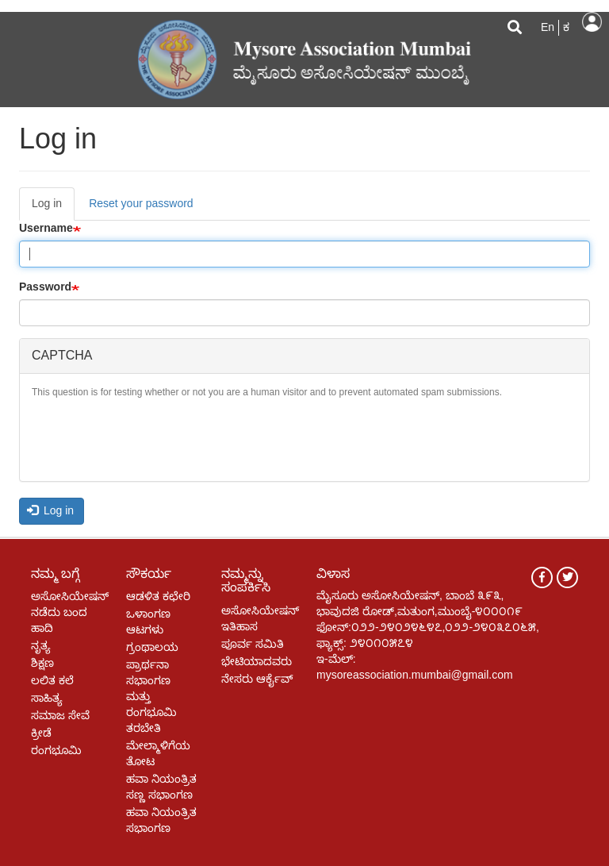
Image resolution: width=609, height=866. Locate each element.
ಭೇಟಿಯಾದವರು (256, 661)
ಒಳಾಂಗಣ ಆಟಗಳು (148, 621)
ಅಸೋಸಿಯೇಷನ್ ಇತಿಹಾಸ (257, 618)
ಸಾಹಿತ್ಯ (47, 697)
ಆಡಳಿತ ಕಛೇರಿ (158, 596)
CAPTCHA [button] (62, 355)
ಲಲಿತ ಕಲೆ (52, 680)
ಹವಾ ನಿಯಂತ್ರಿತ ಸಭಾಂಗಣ (161, 820)
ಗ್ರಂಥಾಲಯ (152, 647)
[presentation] (152, 438)
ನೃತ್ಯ (41, 645)
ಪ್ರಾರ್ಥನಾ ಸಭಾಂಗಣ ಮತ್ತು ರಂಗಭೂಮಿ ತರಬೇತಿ (151, 696)
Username (46, 227)
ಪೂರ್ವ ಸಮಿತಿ (252, 643)
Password (45, 286)
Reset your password (141, 203)
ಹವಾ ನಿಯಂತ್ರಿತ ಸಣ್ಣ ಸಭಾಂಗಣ (161, 786)
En (547, 27)
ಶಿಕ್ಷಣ (42, 662)
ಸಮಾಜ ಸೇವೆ (60, 715)
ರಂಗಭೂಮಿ (56, 750)
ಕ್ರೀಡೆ (41, 732)
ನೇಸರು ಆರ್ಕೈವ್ (257, 678)
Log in (592, 22)
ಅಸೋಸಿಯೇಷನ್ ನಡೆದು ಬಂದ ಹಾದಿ (66, 612)
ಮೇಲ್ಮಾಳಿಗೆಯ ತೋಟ (158, 753)
